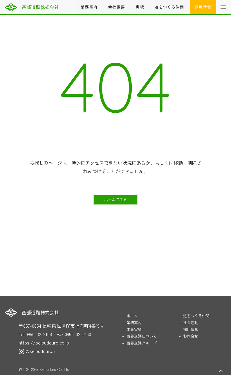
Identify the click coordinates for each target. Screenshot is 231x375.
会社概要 (116, 7)
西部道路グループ (142, 343)
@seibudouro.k (37, 350)
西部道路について (142, 336)
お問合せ (190, 336)
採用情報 (203, 7)
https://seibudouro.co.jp (44, 342)
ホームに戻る (115, 199)
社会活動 (190, 322)
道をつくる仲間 (169, 7)
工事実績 (134, 329)
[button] (223, 7)
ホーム (132, 315)
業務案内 (89, 7)
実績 (140, 7)
